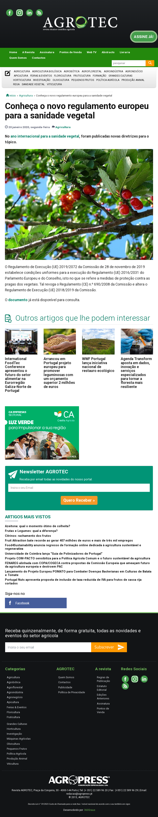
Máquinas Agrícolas (19, 738)
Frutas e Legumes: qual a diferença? (31, 531)
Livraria (125, 52)
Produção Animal (133, 80)
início (11, 95)
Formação (99, 75)
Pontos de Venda (70, 52)
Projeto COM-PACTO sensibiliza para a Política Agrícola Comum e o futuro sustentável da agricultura (77, 558)
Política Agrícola (107, 80)
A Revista (28, 52)
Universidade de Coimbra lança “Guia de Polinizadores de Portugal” (53, 553)
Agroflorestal (92, 71)
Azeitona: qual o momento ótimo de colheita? (37, 526)
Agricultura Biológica (47, 71)
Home (13, 52)
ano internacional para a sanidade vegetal (44, 136)
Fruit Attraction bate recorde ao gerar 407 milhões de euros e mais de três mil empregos (69, 540)
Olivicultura (61, 80)
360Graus (89, 810)
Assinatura (47, 52)
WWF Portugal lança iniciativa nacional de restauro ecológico (98, 365)
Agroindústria (113, 71)
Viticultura (54, 84)
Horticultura (22, 80)
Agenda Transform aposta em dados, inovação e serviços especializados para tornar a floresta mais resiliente (136, 373)
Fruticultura (82, 75)
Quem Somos (18, 57)
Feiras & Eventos (41, 75)
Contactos (38, 57)
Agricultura (22, 71)
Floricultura (62, 75)
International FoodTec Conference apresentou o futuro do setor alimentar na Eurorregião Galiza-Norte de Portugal (18, 375)
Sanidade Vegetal (33, 84)
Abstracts (108, 52)
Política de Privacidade (71, 692)
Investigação (41, 80)
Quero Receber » (79, 500)
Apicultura (21, 75)
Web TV (91, 52)
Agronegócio (134, 71)
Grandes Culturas (120, 75)
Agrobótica (71, 71)
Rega (16, 84)
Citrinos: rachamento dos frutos (28, 536)
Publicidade (65, 687)
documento (18, 300)
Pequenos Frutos (82, 80)
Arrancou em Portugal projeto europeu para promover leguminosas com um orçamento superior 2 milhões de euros (59, 373)
